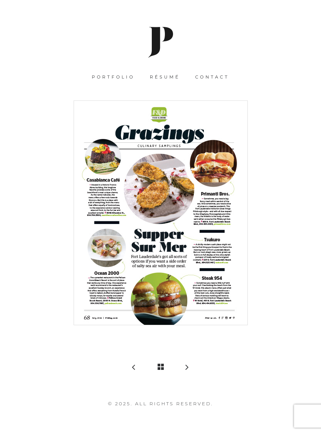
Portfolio (113, 77)
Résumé (165, 77)
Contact (212, 77)
